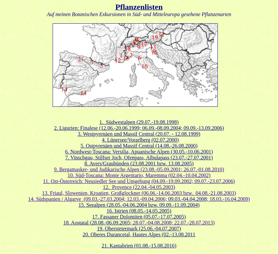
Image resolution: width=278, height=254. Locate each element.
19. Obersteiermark (118, 228)
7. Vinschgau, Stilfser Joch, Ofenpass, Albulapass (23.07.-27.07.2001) (139, 157)
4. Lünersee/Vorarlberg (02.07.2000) (140, 140)
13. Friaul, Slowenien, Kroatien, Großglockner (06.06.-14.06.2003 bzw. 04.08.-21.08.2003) (139, 193)
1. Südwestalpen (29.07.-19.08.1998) (139, 122)
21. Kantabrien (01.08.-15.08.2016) (139, 245)
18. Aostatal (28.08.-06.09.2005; (98, 222)
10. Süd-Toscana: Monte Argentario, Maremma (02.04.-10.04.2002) (139, 175)
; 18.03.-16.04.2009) (209, 199)
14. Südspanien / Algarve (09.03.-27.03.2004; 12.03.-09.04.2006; (98, 199)
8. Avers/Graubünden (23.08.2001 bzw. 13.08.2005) (139, 163)
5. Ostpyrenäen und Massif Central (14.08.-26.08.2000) (139, 146)
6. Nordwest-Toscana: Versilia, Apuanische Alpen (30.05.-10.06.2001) (139, 151)
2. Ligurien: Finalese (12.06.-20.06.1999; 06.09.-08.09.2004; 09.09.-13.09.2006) (139, 128)
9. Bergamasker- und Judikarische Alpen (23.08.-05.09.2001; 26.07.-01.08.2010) (139, 169)
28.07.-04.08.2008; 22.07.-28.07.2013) (174, 222)
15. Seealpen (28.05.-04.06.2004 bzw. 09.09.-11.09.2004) (138, 205)
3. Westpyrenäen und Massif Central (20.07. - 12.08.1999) (139, 134)
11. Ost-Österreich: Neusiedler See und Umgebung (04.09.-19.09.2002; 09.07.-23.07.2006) (139, 181)
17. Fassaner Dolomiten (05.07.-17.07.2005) (139, 216)
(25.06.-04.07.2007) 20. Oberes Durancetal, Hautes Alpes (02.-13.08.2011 (139, 231)
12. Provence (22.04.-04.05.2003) (139, 187)
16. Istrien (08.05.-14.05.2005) (139, 211)
